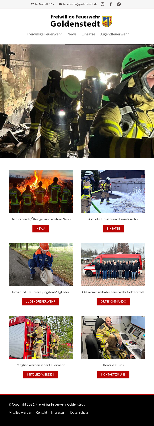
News (40, 228)
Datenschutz (79, 412)
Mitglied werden (40, 374)
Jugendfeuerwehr (40, 301)
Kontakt (41, 412)
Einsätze (113, 228)
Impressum (58, 412)
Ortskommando (113, 301)
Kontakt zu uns (113, 374)
